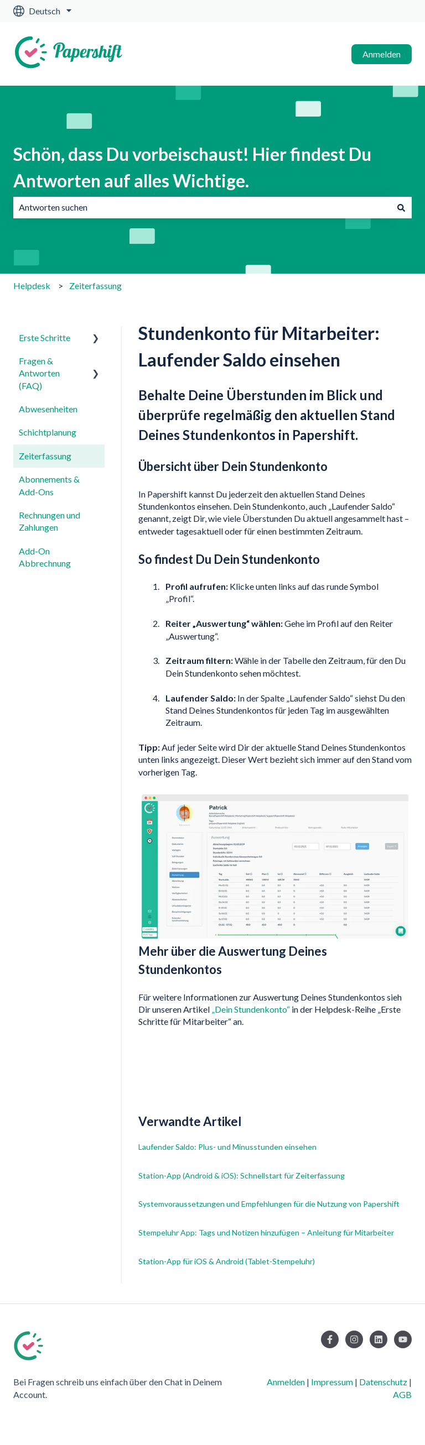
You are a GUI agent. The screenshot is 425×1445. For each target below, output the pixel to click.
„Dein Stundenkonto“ (250, 1009)
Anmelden (381, 54)
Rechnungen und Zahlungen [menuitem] (49, 521)
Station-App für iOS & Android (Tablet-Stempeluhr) (226, 1261)
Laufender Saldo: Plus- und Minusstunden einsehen (227, 1146)
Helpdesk (31, 285)
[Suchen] (401, 207)
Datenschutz (383, 1381)
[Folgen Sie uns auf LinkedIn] (378, 1339)
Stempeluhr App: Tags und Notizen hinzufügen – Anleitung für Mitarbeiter (266, 1232)
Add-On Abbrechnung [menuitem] (45, 557)
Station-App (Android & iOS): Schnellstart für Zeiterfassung (241, 1175)
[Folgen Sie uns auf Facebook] (330, 1339)
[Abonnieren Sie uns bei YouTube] (403, 1339)
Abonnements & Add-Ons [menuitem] (49, 485)
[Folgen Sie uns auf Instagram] (354, 1339)
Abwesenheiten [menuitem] (48, 409)
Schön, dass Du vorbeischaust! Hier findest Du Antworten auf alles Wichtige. (192, 167)
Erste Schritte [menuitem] (44, 337)
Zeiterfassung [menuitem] (45, 456)
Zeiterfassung (95, 285)
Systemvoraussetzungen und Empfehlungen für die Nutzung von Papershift (269, 1203)
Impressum (332, 1381)
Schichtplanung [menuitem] (47, 432)
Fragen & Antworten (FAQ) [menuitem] (39, 373)
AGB (402, 1394)
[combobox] (202, 207)
